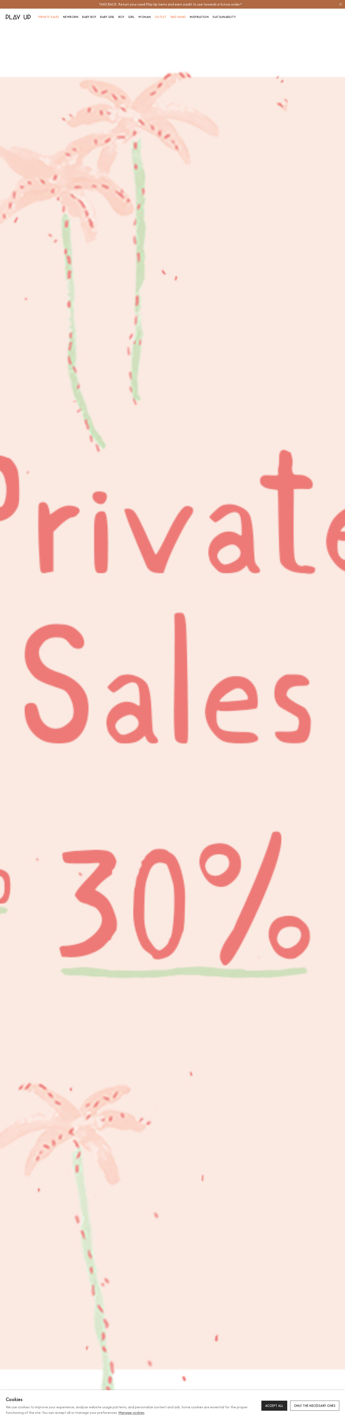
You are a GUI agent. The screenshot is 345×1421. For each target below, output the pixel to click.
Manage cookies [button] (131, 1412)
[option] (170, 4)
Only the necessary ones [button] (315, 1405)
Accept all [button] (274, 1405)
